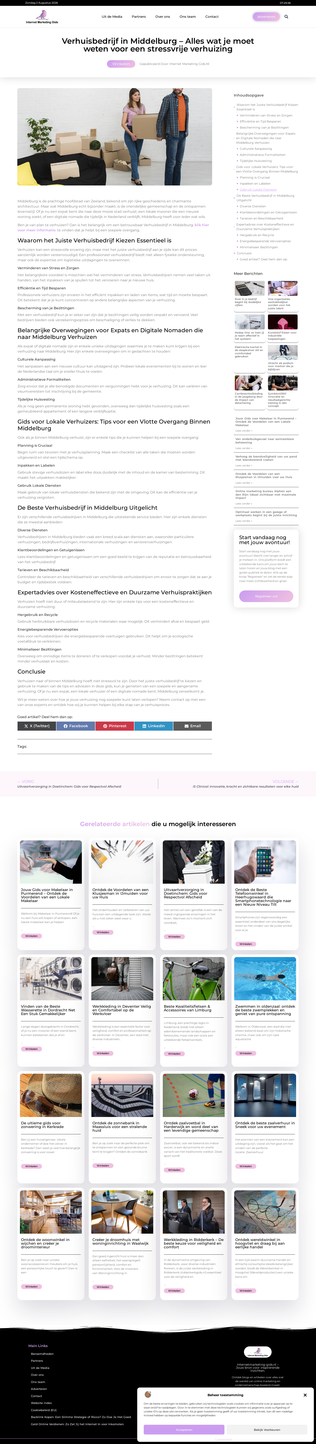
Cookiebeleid (223, 1439)
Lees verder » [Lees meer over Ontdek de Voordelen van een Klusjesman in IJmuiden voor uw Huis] (243, 482)
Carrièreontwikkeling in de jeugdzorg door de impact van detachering (249, 398)
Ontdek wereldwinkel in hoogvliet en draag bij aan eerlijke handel (260, 1243)
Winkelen (121, 64)
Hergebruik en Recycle (257, 235)
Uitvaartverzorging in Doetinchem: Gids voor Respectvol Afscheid (185, 893)
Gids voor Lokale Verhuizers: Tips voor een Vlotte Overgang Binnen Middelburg (267, 169)
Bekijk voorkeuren (267, 1429)
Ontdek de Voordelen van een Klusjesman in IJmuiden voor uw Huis (263, 475)
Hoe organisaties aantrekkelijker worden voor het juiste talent (279, 303)
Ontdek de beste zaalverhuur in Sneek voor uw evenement (265, 1125)
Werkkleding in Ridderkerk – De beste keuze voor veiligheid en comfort (194, 1243)
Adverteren (39, 1389)
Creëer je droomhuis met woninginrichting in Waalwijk (120, 1242)
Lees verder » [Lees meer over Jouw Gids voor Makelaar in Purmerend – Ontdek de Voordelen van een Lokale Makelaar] (243, 430)
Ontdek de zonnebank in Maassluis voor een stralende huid (119, 1127)
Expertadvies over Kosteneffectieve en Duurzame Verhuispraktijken (265, 226)
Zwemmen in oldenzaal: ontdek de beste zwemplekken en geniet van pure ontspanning (265, 1010)
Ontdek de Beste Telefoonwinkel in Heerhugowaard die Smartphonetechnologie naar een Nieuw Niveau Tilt (263, 897)
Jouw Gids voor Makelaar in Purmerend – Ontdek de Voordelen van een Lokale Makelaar (266, 422)
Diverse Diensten (253, 206)
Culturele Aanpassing (256, 149)
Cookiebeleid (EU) (43, 1410)
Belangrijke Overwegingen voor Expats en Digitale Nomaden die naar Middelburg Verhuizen (265, 138)
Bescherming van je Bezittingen (264, 127)
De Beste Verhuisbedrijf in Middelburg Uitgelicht (265, 198)
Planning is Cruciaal (255, 177)
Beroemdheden (42, 1353)
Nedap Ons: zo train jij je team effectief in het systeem (249, 335)
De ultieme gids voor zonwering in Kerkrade (42, 1125)
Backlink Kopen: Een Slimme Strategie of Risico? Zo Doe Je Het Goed (81, 1417)
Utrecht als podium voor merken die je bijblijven (280, 366)
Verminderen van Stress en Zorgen (266, 115)
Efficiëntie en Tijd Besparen (260, 121)
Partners (139, 17)
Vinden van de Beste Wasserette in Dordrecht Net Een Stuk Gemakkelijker (48, 1010)
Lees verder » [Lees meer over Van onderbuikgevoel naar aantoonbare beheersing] (243, 448)
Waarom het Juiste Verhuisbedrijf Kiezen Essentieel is (267, 107)
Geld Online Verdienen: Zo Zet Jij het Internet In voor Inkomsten (77, 1424)
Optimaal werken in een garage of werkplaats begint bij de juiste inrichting (266, 513)
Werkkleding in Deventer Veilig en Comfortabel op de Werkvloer (121, 1010)
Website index (41, 1403)
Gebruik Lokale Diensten (258, 190)
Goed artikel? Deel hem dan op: (263, 259)
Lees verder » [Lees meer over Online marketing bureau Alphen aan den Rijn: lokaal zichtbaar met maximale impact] (243, 503)
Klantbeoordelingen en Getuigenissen (268, 212)
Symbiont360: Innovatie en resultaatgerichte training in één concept (279, 400)
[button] (305, 1395)
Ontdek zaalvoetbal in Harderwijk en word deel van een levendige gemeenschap (191, 1127)
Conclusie (244, 253)
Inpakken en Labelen (255, 183)
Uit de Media (112, 17)
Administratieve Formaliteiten (262, 155)
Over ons (162, 17)
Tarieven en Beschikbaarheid (261, 218)
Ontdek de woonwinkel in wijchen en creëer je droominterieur (45, 1243)
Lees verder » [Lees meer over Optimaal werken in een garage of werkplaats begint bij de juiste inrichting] (243, 520)
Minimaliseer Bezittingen (259, 247)
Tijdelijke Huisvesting (256, 161)
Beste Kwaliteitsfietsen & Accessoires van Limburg (187, 1008)
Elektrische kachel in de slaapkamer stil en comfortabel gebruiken (249, 351)
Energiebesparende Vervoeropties (265, 241)
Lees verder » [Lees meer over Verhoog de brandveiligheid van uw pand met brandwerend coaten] (243, 465)
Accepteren (184, 1429)
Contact (212, 17)
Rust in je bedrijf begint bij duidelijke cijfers (248, 302)
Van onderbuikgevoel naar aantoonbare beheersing (264, 440)
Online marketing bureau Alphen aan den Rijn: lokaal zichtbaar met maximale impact (265, 494)
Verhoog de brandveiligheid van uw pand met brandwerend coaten (266, 458)
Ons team (188, 17)
